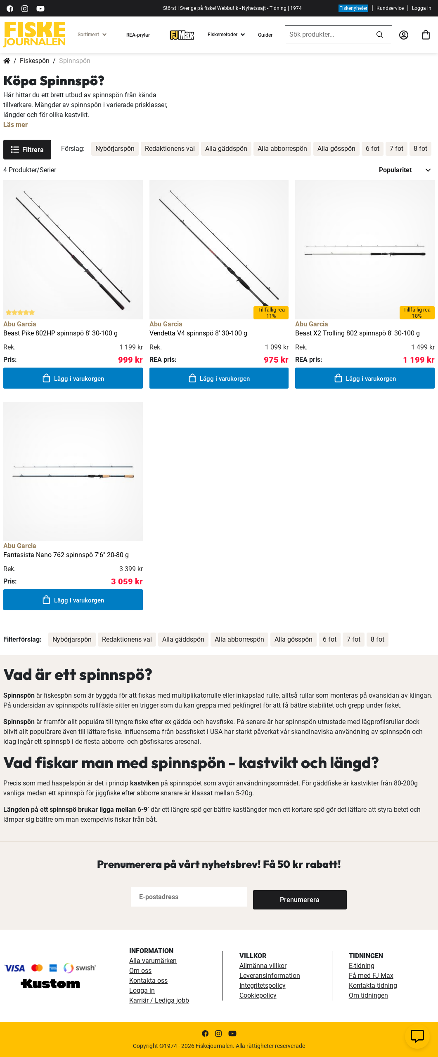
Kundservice (390, 8)
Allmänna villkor (262, 966)
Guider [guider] (265, 35)
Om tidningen (368, 995)
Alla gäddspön (226, 148)
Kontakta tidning (373, 985)
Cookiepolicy (258, 995)
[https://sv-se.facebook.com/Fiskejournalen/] (10, 8)
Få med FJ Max (371, 976)
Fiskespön (35, 61)
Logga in (421, 8)
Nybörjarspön (115, 148)
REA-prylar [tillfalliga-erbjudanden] (138, 35)
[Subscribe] (280, 897)
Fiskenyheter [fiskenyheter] (353, 8)
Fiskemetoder (222, 34)
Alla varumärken (153, 961)
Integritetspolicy (262, 985)
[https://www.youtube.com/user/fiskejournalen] (40, 8)
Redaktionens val (170, 148)
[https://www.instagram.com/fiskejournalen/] (24, 8)
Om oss (140, 971)
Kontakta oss (148, 980)
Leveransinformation (269, 976)
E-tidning (361, 966)
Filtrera (27, 149)
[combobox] (326, 35)
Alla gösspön (336, 148)
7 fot (396, 148)
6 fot (372, 148)
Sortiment (88, 34)
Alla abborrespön (282, 148)
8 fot (420, 148)
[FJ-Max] (182, 34)
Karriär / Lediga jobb (159, 1000)
